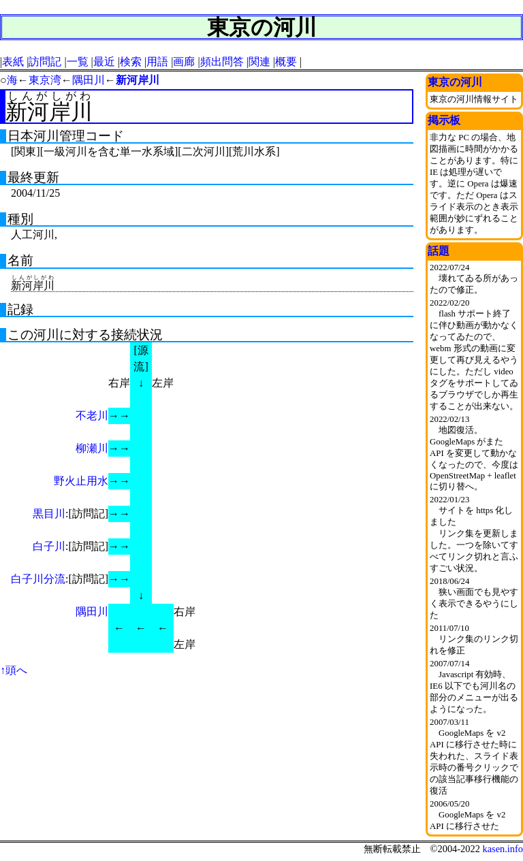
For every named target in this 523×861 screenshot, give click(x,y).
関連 (259, 61)
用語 (157, 61)
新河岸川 (137, 80)
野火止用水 (81, 481)
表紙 (13, 61)
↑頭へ (13, 670)
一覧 (78, 61)
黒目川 (49, 513)
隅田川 (88, 80)
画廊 (184, 61)
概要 (286, 61)
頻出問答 (222, 61)
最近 (104, 61)
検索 (131, 61)
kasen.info (502, 848)
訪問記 (45, 61)
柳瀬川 (92, 448)
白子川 (49, 546)
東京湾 (45, 80)
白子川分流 (38, 579)
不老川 (92, 415)
